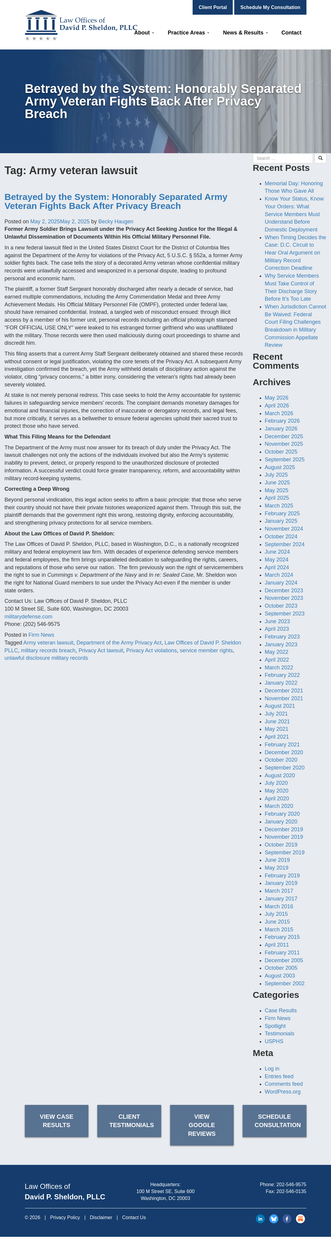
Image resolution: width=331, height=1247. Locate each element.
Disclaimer (101, 1217)
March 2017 (279, 891)
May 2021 (276, 729)
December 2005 (284, 960)
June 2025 (277, 483)
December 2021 (284, 691)
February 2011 (282, 953)
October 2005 (281, 968)
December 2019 (284, 829)
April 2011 (277, 945)
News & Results (245, 33)
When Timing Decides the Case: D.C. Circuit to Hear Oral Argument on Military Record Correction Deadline (295, 252)
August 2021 (280, 706)
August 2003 (280, 976)
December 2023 (284, 591)
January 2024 (281, 583)
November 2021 (284, 698)
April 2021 (277, 737)
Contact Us (134, 1217)
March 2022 (279, 668)
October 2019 (281, 845)
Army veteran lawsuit (48, 643)
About (144, 33)
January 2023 (281, 644)
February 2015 (282, 937)
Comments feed (284, 1084)
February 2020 (282, 814)
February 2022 (282, 675)
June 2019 (277, 860)
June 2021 (277, 722)
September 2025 (285, 460)
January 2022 (281, 683)
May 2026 (276, 398)
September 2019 (285, 853)
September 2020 (285, 768)
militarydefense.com (28, 617)
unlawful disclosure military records (46, 658)
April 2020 (277, 799)
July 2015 (276, 914)
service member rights (206, 650)
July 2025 (276, 475)
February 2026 (282, 421)
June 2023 (277, 621)
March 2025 (279, 506)
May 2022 (276, 652)
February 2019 (282, 876)
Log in (272, 1069)
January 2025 (281, 521)
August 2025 (280, 467)
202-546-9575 (291, 1184)
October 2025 (281, 452)
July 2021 (276, 714)
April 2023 (277, 629)
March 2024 (279, 575)
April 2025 (277, 498)
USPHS (274, 1041)
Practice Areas (188, 33)
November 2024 (284, 529)
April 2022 (277, 660)
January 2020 (281, 822)
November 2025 (284, 444)
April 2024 (277, 567)
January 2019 (281, 883)
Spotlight (275, 1026)
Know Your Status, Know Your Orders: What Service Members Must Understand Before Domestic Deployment (294, 214)
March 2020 (279, 806)
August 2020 (280, 775)
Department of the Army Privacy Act (118, 643)
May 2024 (276, 560)
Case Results (281, 1010)
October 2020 (281, 760)
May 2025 (276, 490)
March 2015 (279, 930)
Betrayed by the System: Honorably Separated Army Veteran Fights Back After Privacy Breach (115, 201)
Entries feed (279, 1076)
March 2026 (279, 413)
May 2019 (276, 868)
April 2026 (277, 406)
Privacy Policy (65, 1217)
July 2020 (276, 783)
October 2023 (281, 606)
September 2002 (285, 984)
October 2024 (281, 537)
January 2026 (281, 429)
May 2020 (276, 791)
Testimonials (279, 1034)
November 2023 (284, 598)
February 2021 (282, 745)
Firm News (41, 635)
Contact (292, 33)
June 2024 (277, 552)
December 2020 (284, 752)
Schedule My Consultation (270, 7)
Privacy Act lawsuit (100, 650)
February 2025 (282, 513)
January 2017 (281, 899)
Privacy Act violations (151, 650)
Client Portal (213, 7)
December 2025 (284, 436)
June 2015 (277, 922)
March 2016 (279, 906)
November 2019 (284, 837)
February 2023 (282, 637)
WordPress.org (283, 1092)
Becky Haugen (115, 222)
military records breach (48, 650)
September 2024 (285, 544)
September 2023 (285, 614)
